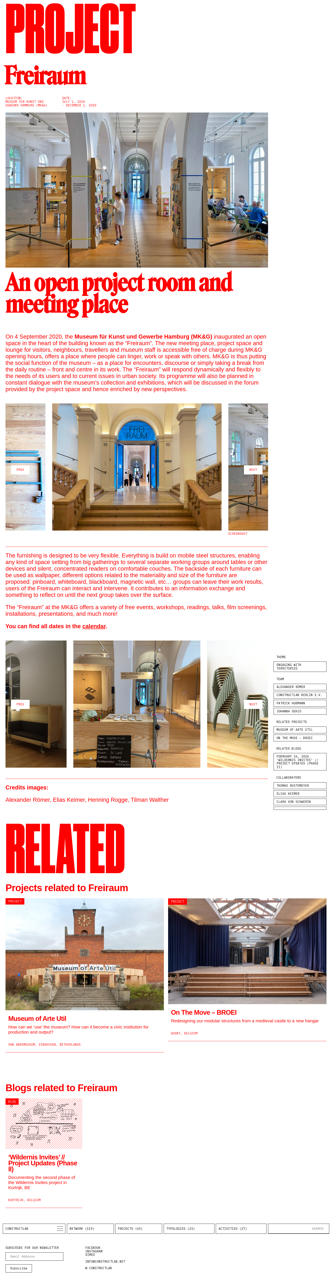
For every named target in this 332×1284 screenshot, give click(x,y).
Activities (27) (233, 1229)
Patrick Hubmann (291, 703)
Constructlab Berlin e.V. (299, 695)
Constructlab (17, 1229)
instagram (93, 1251)
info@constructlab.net (105, 1261)
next (253, 470)
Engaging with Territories (289, 666)
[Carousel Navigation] (137, 469)
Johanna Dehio (289, 711)
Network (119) (82, 1229)
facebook (93, 1248)
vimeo (90, 1255)
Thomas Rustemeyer (293, 786)
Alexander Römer (291, 687)
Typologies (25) (180, 1229)
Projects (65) (130, 1229)
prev (20, 470)
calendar (94, 626)
